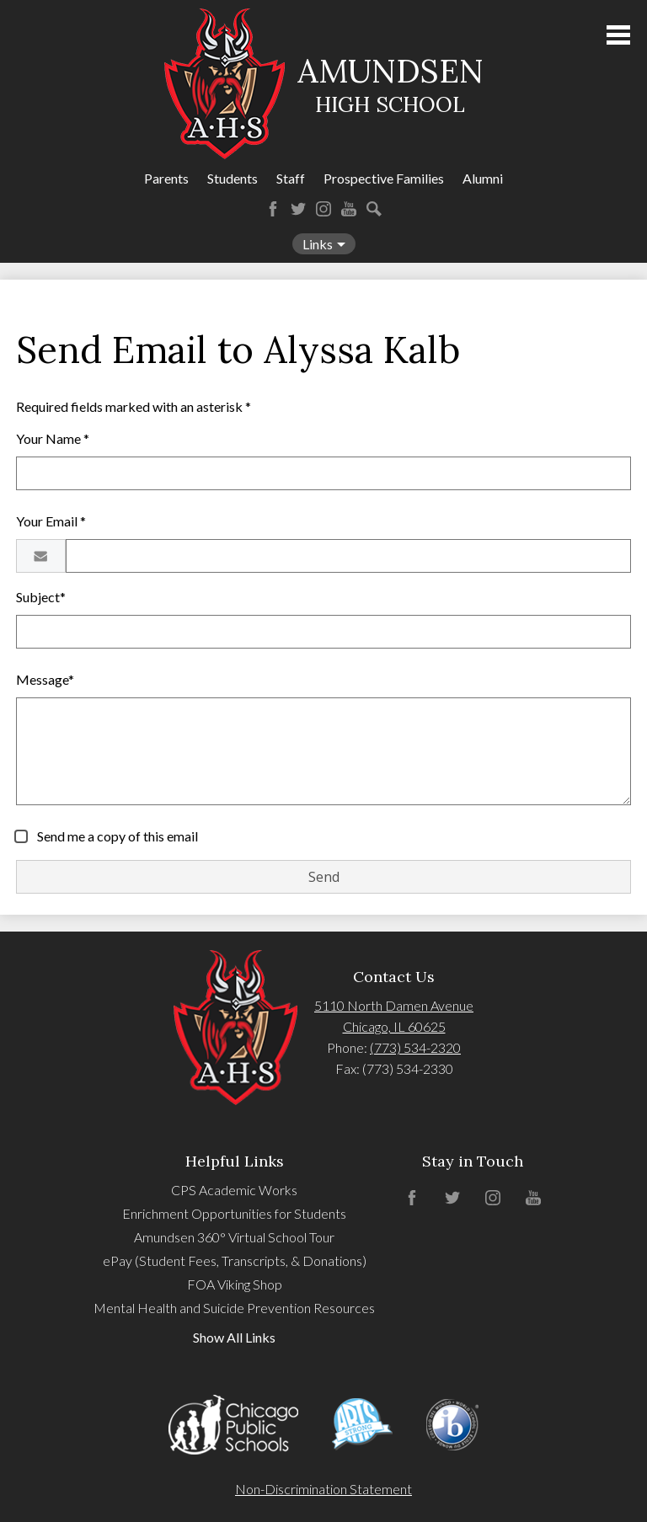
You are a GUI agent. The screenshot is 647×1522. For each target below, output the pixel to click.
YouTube (348, 208)
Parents (166, 178)
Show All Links (234, 1337)
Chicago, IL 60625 (394, 1026)
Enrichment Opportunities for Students (234, 1213)
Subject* (41, 597)
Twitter (298, 208)
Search (374, 208)
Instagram (323, 208)
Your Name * (52, 438)
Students (232, 178)
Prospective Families (384, 178)
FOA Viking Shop (234, 1284)
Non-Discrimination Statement (323, 1489)
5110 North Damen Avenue (393, 1005)
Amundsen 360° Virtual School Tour (234, 1237)
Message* (45, 679)
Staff (290, 178)
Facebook (273, 208)
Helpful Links (234, 1161)
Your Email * (51, 521)
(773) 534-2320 (415, 1047)
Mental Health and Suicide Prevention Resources (234, 1308)
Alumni (483, 178)
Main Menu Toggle (618, 35)
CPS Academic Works (234, 1190)
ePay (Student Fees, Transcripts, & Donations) (234, 1260)
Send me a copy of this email (116, 836)
